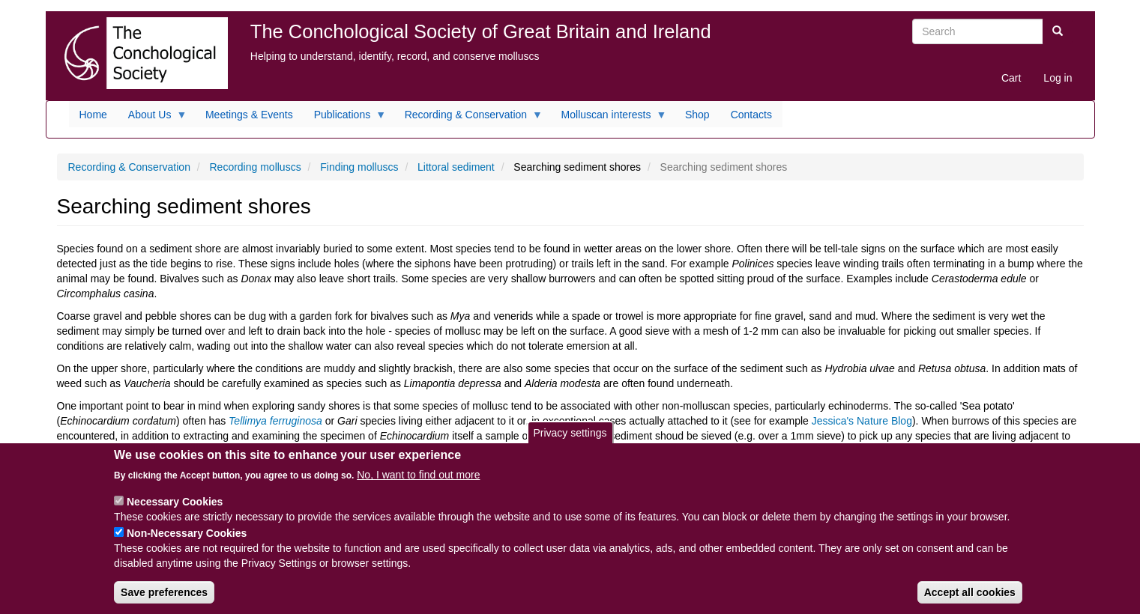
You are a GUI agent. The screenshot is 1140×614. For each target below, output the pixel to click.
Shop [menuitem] (697, 115)
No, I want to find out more (418, 484)
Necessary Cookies (175, 511)
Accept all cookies (970, 601)
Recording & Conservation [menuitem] (468, 118)
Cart (1011, 78)
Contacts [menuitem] (751, 115)
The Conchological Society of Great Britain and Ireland (480, 31)
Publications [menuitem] (345, 118)
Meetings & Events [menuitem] (249, 115)
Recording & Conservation (129, 167)
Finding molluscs (359, 167)
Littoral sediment (456, 167)
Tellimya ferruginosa (277, 421)
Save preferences (164, 601)
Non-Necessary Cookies (187, 542)
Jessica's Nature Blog (862, 421)
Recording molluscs (255, 167)
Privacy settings (569, 442)
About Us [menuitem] (152, 118)
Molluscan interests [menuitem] (609, 118)
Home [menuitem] (93, 115)
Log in (1057, 78)
